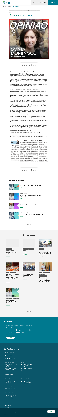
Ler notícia (9, 251)
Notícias (9, 6)
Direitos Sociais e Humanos (18, 10)
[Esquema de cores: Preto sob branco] (42, 2)
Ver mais (22, 185)
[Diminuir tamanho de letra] (35, 2)
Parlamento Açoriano (10, 246)
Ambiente (24, 246)
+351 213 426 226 (9, 367)
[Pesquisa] (28, 2)
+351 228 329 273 (26, 366)
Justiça (11, 293)
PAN (40, 269)
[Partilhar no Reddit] (32, 63)
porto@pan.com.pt (26, 368)
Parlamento (39, 10)
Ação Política (7, 405)
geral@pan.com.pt (10, 348)
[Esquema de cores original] (40, 2)
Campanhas (41, 244)
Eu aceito (51, 411)
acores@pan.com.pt (26, 381)
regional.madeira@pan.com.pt (11, 394)
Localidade (26, 10)
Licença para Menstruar (16, 6)
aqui (7, 414)
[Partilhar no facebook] (22, 63)
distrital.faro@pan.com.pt (10, 385)
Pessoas (43, 269)
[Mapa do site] (33, 2)
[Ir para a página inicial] (6, 2)
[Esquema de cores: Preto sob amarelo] (45, 2)
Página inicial (5, 6)
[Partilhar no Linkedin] (30, 63)
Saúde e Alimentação (43, 271)
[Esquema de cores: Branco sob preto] (44, 2)
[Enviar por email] (34, 63)
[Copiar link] (36, 63)
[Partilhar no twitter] (24, 63)
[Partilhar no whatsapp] (26, 63)
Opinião (11, 244)
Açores (11, 10)
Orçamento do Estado (32, 10)
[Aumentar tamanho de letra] (38, 2)
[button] (53, 2)
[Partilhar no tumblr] (28, 63)
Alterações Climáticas (30, 244)
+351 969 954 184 (9, 369)
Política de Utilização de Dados (18, 329)
